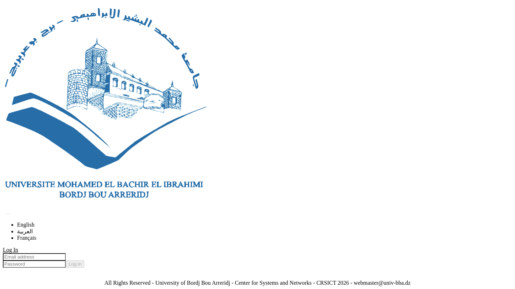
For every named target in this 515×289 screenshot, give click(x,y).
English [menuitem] (25, 225)
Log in (75, 264)
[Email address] (34, 257)
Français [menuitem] (26, 238)
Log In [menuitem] (10, 250)
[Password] (34, 264)
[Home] (105, 205)
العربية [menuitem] (25, 231)
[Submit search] (8, 213)
